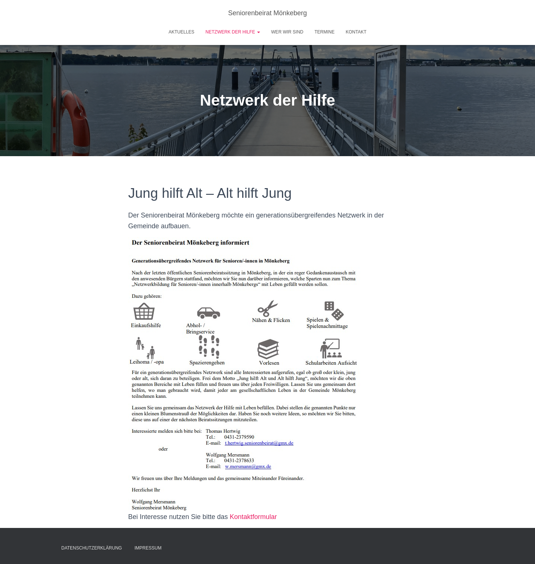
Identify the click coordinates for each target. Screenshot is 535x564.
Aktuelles (181, 32)
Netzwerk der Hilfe (232, 32)
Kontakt (356, 32)
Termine (324, 32)
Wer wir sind (287, 32)
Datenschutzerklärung (91, 548)
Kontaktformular (253, 517)
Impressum (148, 548)
